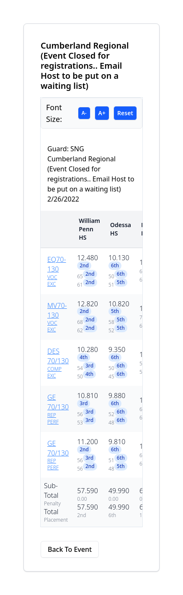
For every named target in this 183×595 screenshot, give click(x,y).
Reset (125, 113)
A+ (102, 113)
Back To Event (70, 549)
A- (84, 112)
